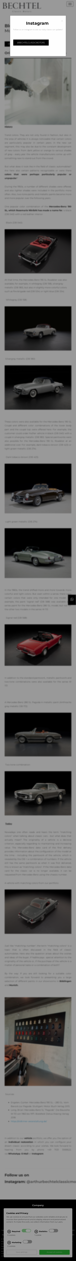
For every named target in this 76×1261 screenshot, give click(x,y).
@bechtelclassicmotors (31, 42)
